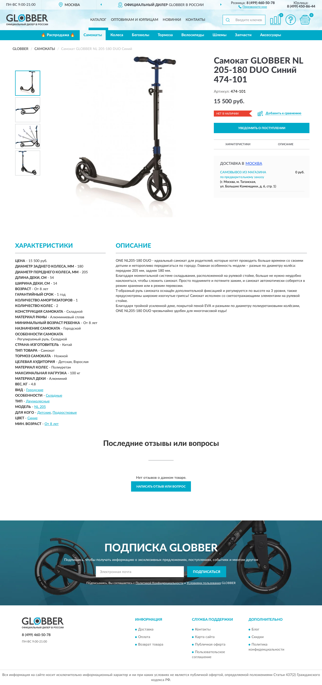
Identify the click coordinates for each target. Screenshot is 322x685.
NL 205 (40, 407)
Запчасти (243, 35)
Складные (54, 395)
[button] (252, 6)
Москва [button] (254, 164)
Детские (44, 412)
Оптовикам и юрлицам (134, 20)
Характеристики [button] (237, 144)
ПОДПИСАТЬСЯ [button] (206, 572)
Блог (255, 629)
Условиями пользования (204, 583)
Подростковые (65, 412)
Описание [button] (285, 144)
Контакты (195, 20)
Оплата (144, 637)
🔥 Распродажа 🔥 (58, 35)
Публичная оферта (210, 644)
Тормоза (165, 35)
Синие (32, 418)
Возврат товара (150, 644)
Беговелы (140, 35)
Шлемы (219, 35)
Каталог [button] (98, 20)
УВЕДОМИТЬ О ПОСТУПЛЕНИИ (261, 128)
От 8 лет (52, 424)
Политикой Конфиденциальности (159, 583)
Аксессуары (270, 35)
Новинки (172, 20)
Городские (34, 390)
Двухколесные (38, 401)
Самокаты (93, 35)
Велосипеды (192, 35)
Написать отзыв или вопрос (161, 486)
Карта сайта (205, 637)
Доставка (145, 629)
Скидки (258, 637)
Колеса (116, 35)
